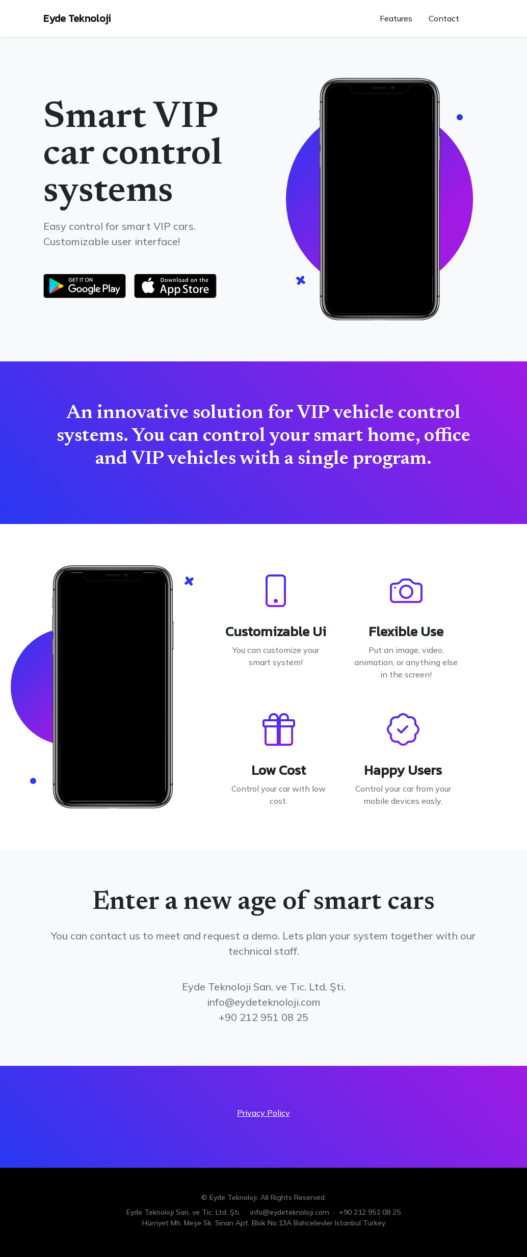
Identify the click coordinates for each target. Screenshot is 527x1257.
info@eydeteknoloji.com (289, 1212)
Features (396, 18)
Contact (444, 18)
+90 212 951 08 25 (370, 1212)
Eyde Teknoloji (77, 18)
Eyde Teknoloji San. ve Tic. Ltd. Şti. (183, 1212)
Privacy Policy (263, 1113)
